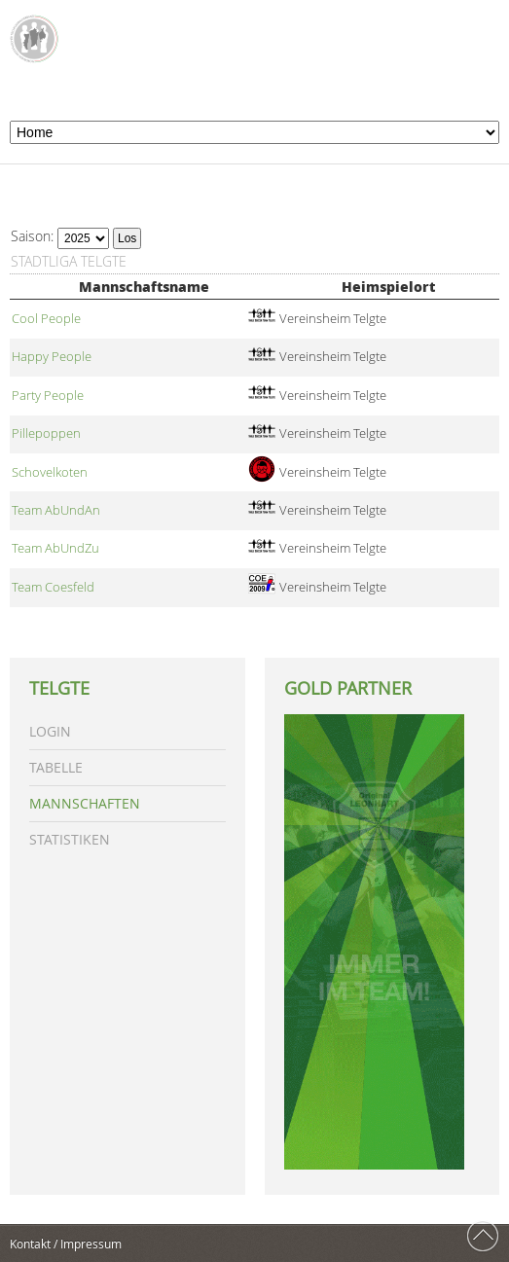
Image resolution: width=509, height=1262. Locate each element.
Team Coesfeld (53, 587)
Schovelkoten (50, 472)
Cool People (46, 318)
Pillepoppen (46, 433)
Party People (48, 395)
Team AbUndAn (56, 510)
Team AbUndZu (55, 548)
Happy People (51, 356)
